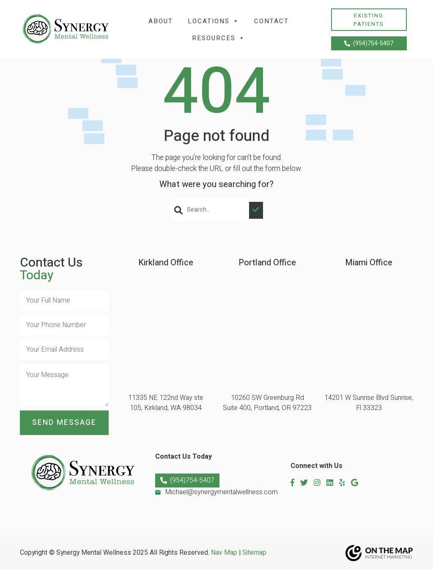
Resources (218, 38)
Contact (271, 21)
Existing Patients (369, 19)
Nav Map (224, 553)
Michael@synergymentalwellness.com (221, 492)
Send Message (64, 422)
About (160, 21)
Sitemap (254, 553)
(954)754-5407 (368, 43)
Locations (213, 21)
